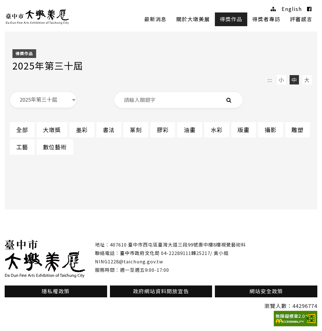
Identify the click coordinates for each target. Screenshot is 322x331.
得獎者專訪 (266, 19)
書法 (109, 130)
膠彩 (163, 130)
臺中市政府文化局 (140, 253)
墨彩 (82, 130)
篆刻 (136, 130)
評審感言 (301, 19)
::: (270, 80)
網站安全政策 (266, 291)
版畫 (245, 130)
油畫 (191, 130)
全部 (22, 130)
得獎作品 (231, 19)
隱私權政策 (56, 291)
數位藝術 (55, 147)
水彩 (218, 130)
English (292, 8)
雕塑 (299, 130)
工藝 (22, 147)
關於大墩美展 (193, 19)
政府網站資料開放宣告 (161, 291)
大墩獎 (52, 130)
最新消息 (155, 19)
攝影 (272, 130)
